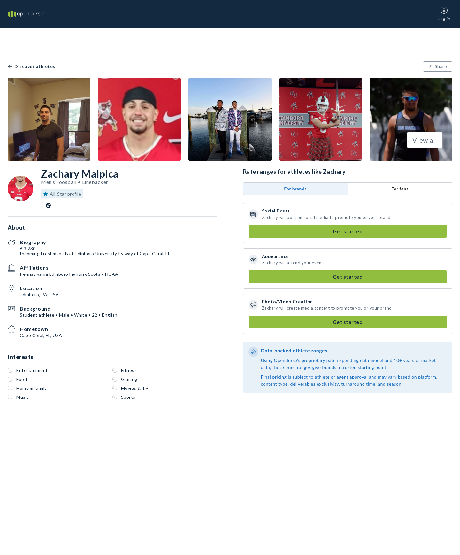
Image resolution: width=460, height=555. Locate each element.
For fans (400, 188)
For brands (295, 188)
